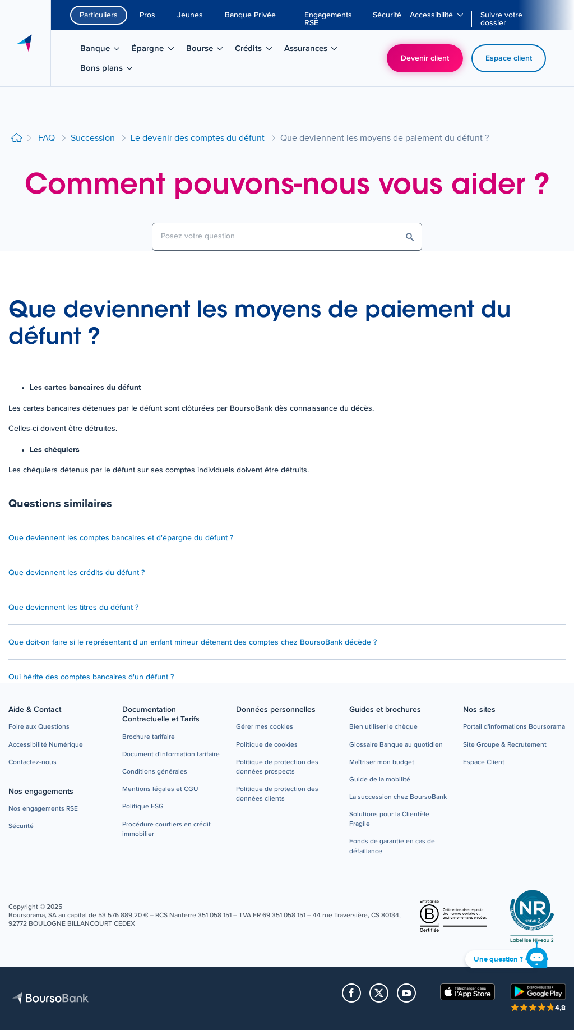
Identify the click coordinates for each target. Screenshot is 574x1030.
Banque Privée (250, 15)
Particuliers (99, 15)
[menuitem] (334, 19)
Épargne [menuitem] (156, 50)
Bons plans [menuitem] (108, 70)
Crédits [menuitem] (257, 50)
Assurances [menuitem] (312, 50)
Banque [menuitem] (104, 50)
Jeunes (190, 15)
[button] (39, 727)
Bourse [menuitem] (208, 50)
